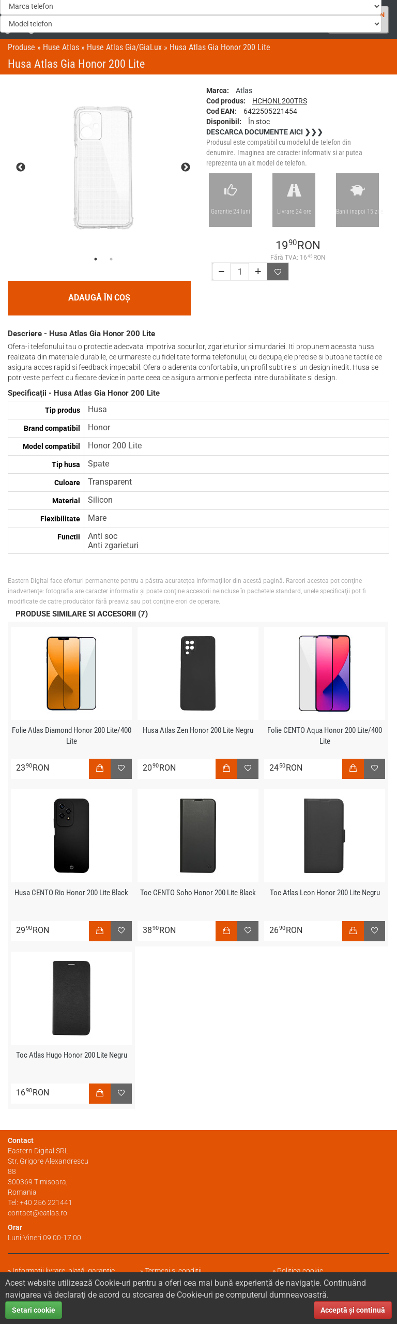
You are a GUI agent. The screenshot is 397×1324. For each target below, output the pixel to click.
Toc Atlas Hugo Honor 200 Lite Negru (71, 1055)
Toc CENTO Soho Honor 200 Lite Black (198, 892)
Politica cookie (300, 1271)
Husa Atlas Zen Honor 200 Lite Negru (198, 730)
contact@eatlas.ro (37, 1213)
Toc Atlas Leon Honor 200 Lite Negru (325, 892)
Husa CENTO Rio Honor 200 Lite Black (71, 892)
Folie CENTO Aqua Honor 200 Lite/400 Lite (324, 736)
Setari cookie (33, 1310)
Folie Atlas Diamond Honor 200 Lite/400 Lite (71, 736)
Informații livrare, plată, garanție (63, 1271)
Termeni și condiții (173, 1271)
